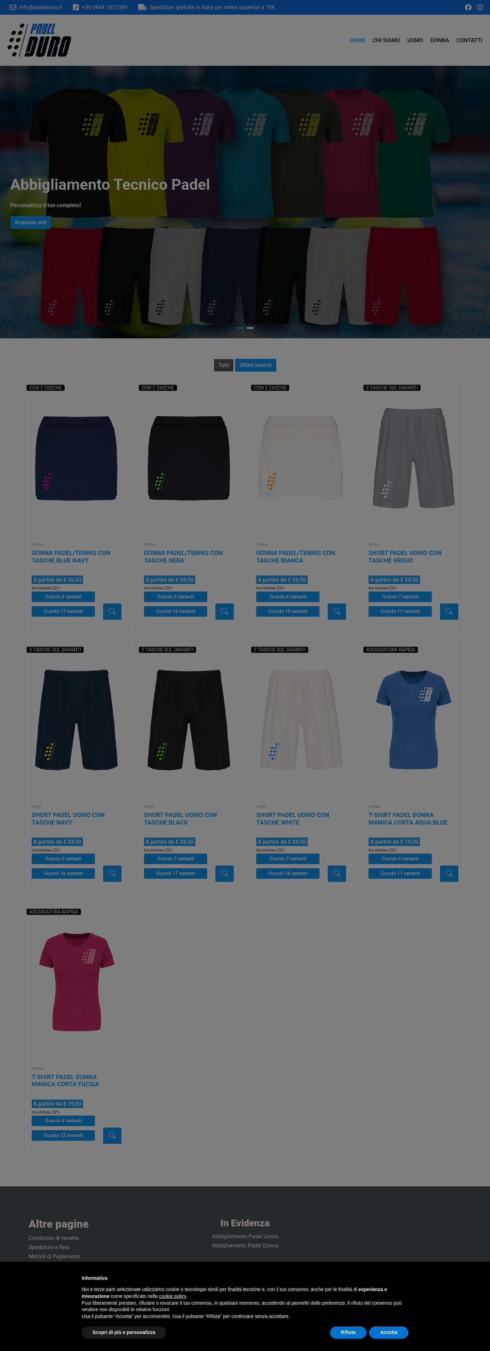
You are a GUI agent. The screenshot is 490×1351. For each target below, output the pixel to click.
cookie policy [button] (172, 1296)
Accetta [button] (388, 1332)
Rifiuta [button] (348, 1332)
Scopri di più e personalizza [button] (124, 1332)
